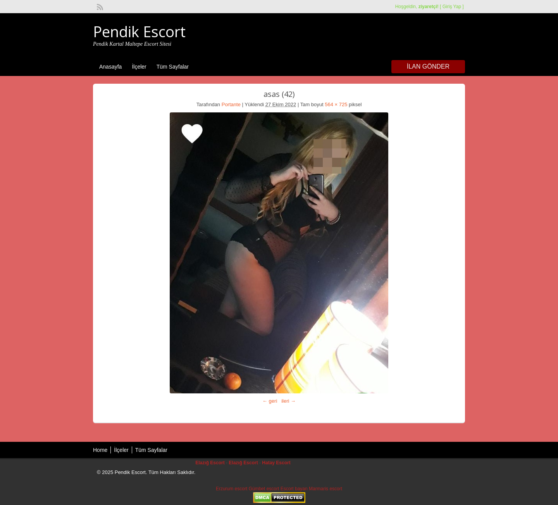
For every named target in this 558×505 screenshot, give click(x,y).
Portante (231, 104)
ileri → (288, 401)
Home (100, 450)
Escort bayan (294, 488)
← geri (269, 401)
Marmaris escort (325, 488)
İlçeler (139, 67)
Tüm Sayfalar (173, 67)
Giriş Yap (452, 6)
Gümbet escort (264, 488)
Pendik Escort (139, 31)
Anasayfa (110, 67)
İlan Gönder (428, 66)
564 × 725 (336, 104)
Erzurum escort (231, 488)
